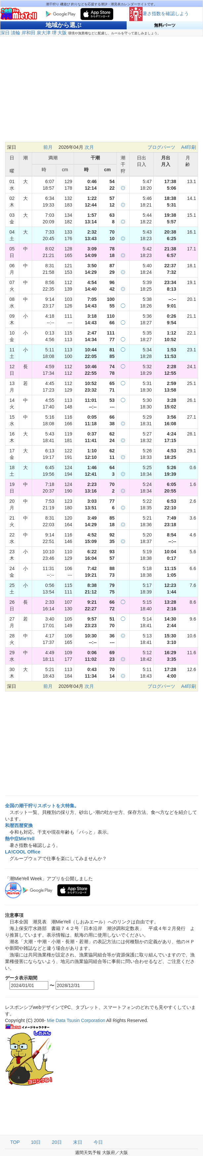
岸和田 (28, 32)
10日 (36, 1142)
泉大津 (44, 32)
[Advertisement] (101, 92)
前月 (48, 147)
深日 (5, 32)
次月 (89, 147)
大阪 (62, 32)
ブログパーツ (161, 147)
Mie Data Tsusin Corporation (76, 1020)
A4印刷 (188, 147)
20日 (57, 1142)
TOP (15, 1142)
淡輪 (15, 32)
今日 (98, 1142)
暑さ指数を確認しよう (159, 13)
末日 (77, 1142)
